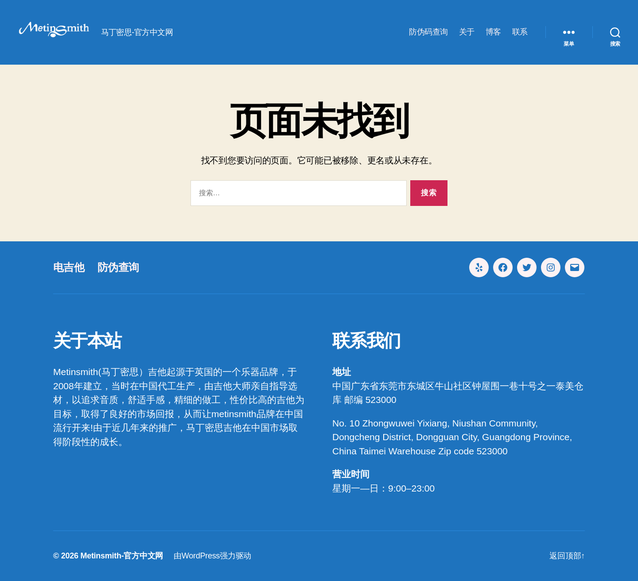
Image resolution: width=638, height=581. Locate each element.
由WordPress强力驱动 (212, 555)
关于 (467, 31)
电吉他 (68, 267)
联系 (520, 31)
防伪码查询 (428, 31)
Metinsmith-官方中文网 (121, 555)
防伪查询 (118, 267)
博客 (493, 31)
